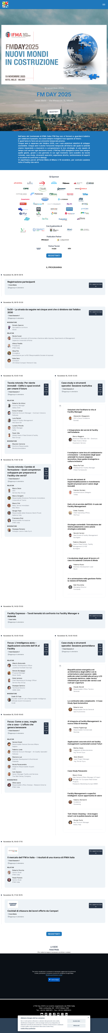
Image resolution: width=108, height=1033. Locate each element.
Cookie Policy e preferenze (28, 1028)
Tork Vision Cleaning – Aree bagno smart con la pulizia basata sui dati (83, 815)
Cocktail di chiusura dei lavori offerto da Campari (32, 911)
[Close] (88, 1017)
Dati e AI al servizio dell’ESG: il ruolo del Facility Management (85, 505)
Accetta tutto (76, 1021)
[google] (41, 1014)
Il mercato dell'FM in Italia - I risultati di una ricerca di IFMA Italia (41, 857)
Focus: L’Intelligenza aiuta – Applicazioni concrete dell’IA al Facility (23, 645)
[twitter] (50, 1014)
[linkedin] (66, 1014)
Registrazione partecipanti (21, 282)
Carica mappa (54, 979)
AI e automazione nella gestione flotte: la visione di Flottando (84, 579)
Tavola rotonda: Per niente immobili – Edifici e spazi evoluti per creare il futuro (23, 386)
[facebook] (54, 1014)
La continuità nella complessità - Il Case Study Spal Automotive (85, 702)
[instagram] (62, 1014)
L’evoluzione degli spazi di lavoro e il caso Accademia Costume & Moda (83, 559)
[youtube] (58, 1014)
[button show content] (60, 406)
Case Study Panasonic (77, 771)
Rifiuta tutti (76, 1025)
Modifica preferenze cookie (54, 975)
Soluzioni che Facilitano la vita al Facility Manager (82, 411)
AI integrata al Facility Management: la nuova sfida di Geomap (84, 722)
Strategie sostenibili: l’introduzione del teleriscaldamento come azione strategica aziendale (84, 526)
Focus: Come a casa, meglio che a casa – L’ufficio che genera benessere (22, 724)
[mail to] (46, 1014)
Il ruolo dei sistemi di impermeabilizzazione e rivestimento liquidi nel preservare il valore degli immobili (84, 482)
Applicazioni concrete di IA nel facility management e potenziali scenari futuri (85, 743)
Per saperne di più (95, 285)
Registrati (53, 112)
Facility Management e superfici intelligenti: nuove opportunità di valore (85, 794)
